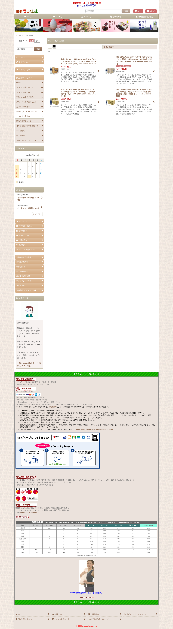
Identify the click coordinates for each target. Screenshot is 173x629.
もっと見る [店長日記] (37, 214)
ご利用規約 (52, 407)
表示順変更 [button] (108, 47)
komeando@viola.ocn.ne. (30, 513)
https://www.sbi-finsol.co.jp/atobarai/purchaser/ (94, 429)
